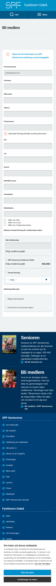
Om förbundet (12, 425)
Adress (6, 108)
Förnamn (7, 80)
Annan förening (14, 273)
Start (8, 516)
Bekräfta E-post (10, 181)
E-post (6, 167)
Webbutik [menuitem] (10, 494)
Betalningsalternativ (12, 289)
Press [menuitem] (8, 488)
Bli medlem (11, 431)
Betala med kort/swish (16, 299)
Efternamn (8, 94)
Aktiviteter (10, 521)
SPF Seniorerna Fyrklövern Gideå (21, 260)
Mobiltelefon (9, 208)
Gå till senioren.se (33, 362)
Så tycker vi (11, 448)
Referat (9, 527)
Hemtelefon (8, 194)
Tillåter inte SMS (14, 220)
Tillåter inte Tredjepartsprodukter (19, 225)
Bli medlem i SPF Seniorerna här (38, 407)
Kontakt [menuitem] (9, 465)
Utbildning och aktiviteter (17, 442)
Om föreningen (12, 533)
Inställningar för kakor (27, 580)
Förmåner (10, 436)
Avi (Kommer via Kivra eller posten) (20, 307)
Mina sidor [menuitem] (10, 471)
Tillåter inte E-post (14, 222)
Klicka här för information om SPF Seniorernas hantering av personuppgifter (30, 56)
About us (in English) (15, 453)
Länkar (9, 539)
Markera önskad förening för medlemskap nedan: (23, 230)
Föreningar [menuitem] (11, 459)
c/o (5, 153)
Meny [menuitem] (42, 14)
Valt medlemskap (12, 240)
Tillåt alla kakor (27, 573)
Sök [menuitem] (14, 14)
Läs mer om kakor (42, 564)
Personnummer (10, 67)
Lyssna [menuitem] (9, 482)
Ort (5, 140)
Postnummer (9, 121)
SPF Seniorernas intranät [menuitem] (17, 500)
